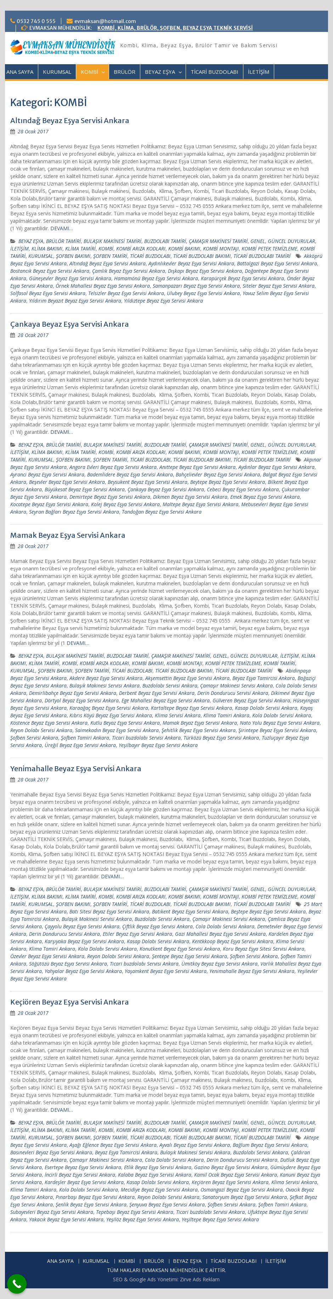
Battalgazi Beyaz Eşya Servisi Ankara (277, 263)
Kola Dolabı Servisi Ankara (281, 715)
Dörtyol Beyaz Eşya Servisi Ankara (82, 700)
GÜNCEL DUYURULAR (291, 241)
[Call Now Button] (17, 1284)
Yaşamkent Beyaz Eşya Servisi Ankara (166, 971)
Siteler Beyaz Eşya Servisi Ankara (279, 285)
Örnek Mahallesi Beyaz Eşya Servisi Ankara (103, 285)
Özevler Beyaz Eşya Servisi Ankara (47, 956)
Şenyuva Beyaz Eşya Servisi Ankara (167, 1204)
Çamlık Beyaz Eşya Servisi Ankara (128, 270)
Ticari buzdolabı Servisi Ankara (146, 737)
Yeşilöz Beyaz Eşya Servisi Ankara (142, 1219)
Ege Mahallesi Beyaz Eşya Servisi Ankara (166, 700)
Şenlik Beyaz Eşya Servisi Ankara (91, 1204)
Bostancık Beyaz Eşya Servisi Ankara (49, 270)
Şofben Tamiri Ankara (85, 737)
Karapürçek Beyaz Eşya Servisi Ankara (242, 278)
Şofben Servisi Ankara (34, 737)
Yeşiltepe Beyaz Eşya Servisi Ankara (220, 1219)
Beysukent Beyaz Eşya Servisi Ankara (147, 482)
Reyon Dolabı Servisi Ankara (41, 730)
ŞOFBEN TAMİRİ (110, 256)
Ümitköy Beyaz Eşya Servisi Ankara (219, 963)
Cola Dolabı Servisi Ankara (225, 926)
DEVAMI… (61, 228)
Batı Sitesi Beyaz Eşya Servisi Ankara (109, 911)
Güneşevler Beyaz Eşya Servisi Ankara (70, 278)
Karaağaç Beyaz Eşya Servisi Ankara (108, 707)
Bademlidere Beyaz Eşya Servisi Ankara (130, 474)
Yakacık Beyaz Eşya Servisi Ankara (66, 1219)
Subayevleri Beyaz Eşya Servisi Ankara (51, 1212)
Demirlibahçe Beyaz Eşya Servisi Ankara (72, 693)
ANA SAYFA (19, 71)
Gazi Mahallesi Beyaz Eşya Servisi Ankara (220, 933)
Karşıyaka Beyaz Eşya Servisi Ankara (84, 941)
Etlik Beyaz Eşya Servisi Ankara (157, 1167)
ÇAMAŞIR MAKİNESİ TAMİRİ (218, 241)
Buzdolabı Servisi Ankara (169, 685)
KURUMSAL (57, 71)
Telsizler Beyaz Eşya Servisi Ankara (126, 293)
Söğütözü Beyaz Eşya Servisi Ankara (68, 963)
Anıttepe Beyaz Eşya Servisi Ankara (197, 467)
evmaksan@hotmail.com (105, 21)
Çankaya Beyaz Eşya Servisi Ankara (69, 324)
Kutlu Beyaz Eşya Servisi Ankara (125, 722)
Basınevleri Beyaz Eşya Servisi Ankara (51, 1152)
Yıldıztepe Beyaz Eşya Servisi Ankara (163, 300)
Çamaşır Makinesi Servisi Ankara (236, 685)
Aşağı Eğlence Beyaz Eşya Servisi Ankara (113, 1145)
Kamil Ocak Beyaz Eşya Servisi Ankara (235, 1174)
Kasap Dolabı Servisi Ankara (266, 707)
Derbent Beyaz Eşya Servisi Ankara (156, 693)
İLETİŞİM (258, 71)
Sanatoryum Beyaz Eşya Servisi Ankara (244, 1197)
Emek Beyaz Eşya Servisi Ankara (265, 496)
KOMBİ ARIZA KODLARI (140, 248)
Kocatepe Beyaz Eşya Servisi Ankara (49, 504)
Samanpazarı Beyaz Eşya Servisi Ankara (196, 285)
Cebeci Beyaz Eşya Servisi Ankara (243, 489)
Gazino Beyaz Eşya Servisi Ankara (230, 1167)
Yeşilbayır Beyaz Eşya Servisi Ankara (158, 745)
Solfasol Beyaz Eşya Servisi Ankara (47, 293)
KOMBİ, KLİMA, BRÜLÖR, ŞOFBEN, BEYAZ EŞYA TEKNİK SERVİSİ (175, 28)
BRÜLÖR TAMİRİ (63, 241)
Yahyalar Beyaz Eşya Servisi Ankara (83, 971)
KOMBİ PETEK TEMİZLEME (269, 248)
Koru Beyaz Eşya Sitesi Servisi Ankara (263, 948)
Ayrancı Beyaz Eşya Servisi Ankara (47, 474)
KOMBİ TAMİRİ (279, 663)
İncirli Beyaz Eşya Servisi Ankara (80, 1174)
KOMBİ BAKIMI (184, 248)
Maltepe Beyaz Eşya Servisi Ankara (200, 504)
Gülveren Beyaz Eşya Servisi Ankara (251, 700)
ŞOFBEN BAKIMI (73, 256)
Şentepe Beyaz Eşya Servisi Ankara (189, 956)
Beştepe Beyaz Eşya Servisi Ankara (268, 911)
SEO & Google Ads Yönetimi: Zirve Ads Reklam (166, 1279)
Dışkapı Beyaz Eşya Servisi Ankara (205, 270)
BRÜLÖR (124, 71)
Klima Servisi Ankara (178, 715)
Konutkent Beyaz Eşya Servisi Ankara (180, 948)
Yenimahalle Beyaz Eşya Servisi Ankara (75, 768)
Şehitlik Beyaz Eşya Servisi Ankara (199, 730)
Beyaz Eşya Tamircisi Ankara (263, 678)
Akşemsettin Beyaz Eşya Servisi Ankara (187, 678)
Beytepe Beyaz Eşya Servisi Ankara (227, 482)
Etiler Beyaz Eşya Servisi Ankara (137, 933)
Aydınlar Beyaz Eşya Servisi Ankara (276, 467)
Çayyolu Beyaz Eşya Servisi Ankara (82, 926)
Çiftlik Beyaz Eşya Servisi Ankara (157, 926)
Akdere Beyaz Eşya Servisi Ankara (105, 678)
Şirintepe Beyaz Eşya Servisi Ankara (277, 730)
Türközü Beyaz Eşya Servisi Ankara (221, 737)
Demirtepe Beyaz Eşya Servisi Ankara (109, 496)
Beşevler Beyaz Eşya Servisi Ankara (67, 482)
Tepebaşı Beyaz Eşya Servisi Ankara (134, 1212)
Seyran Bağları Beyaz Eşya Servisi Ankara (74, 511)
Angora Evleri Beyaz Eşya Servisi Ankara (113, 467)
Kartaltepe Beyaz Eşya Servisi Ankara (191, 707)
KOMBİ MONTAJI (221, 248)
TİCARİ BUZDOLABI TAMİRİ (261, 256)
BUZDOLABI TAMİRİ (165, 241)
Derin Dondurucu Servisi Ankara (232, 693)
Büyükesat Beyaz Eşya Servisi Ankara (85, 489)
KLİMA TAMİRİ (80, 248)
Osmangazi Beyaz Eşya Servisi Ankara (242, 1189)
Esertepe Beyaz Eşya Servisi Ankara (83, 1167)
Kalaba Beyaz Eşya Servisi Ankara (154, 1174)
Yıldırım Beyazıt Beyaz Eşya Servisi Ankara (75, 300)
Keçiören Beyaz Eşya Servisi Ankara (69, 1001)
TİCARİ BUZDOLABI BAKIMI (202, 256)
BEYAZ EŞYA (160, 71)
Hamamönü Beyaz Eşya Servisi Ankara (156, 278)
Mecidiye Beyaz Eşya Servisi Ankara (159, 1189)
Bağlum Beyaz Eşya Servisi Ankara (270, 1145)
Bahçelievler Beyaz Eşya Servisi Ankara (218, 474)
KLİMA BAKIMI (47, 248)
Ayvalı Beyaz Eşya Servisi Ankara (194, 1145)
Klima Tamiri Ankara (226, 715)
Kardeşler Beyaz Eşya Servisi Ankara (84, 1182)
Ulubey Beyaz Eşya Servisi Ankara (203, 293)
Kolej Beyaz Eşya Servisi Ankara (125, 504)
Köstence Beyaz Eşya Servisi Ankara (49, 722)
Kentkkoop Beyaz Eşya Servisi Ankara (232, 941)
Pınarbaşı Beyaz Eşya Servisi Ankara (95, 1197)
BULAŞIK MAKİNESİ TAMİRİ (112, 241)
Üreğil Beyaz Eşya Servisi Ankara (80, 745)
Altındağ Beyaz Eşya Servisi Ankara (69, 120)
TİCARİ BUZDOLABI (214, 71)
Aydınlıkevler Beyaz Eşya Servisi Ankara (191, 263)
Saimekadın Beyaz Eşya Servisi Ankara (117, 730)
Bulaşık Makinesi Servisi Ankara (104, 685)
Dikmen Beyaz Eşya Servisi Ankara (190, 496)
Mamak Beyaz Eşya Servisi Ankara (67, 535)
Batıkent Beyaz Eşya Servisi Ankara (190, 911)
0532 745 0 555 (36, 21)
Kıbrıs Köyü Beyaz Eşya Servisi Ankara (110, 715)
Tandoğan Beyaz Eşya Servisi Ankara (162, 511)
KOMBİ (89, 71)
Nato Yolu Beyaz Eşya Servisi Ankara (280, 722)
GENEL (257, 241)
